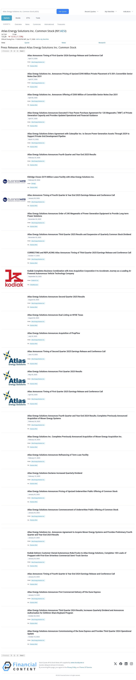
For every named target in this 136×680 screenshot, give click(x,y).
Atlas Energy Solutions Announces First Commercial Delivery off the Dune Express (64, 592)
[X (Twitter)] (115, 667)
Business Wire (33, 66)
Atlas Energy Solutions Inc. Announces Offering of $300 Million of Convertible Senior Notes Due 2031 (72, 94)
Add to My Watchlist (42, 39)
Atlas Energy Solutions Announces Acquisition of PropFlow (53, 333)
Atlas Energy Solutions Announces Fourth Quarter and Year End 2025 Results (61, 155)
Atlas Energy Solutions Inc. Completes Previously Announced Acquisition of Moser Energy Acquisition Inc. (74, 437)
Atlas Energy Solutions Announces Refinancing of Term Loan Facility (57, 455)
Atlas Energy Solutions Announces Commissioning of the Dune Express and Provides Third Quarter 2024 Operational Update (79, 632)
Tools (38, 18)
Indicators (127, 11)
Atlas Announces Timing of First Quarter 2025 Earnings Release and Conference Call (65, 392)
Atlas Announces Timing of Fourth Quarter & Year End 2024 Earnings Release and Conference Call (71, 574)
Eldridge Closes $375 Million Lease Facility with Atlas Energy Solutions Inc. (60, 177)
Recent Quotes (90, 11)
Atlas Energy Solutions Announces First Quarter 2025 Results (54, 371)
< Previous (5, 51)
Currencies (37, 24)
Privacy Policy (71, 668)
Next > (22, 51)
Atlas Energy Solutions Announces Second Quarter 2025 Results (56, 297)
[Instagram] (131, 667)
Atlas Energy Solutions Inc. (38, 62)
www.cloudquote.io (77, 663)
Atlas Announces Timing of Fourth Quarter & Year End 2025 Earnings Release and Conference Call (71, 195)
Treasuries (61, 24)
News (27, 24)
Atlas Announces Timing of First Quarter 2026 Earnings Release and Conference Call (65, 55)
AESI (63, 31)
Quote (27, 43)
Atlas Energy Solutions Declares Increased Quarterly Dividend (54, 473)
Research (102, 43)
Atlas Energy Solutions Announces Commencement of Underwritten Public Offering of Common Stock (72, 510)
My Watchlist (109, 11)
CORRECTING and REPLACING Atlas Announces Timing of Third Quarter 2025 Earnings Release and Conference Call (79, 253)
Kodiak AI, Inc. (35, 280)
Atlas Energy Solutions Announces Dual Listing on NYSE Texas (55, 315)
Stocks (18, 18)
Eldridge (33, 183)
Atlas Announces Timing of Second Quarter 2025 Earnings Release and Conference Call (66, 351)
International (49, 24)
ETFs (28, 18)
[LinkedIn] (126, 667)
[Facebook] (120, 667)
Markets (7, 18)
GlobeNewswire (34, 284)
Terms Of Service (86, 668)
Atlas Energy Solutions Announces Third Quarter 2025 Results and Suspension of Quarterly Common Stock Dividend (79, 234)
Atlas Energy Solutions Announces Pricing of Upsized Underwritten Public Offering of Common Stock (72, 491)
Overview (18, 24)
